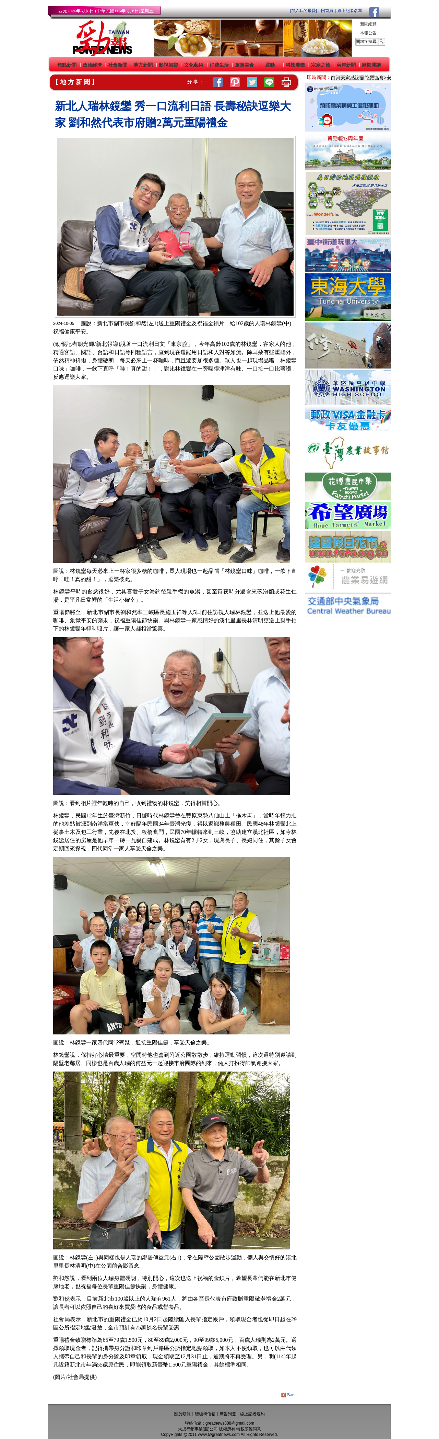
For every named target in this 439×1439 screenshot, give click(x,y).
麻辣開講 (371, 65)
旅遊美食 (244, 65)
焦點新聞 (66, 65)
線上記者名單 (349, 10)
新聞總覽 (368, 24)
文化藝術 (193, 65)
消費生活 (219, 65)
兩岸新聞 (346, 65)
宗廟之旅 (320, 65)
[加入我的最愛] (303, 10)
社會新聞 (117, 65)
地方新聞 (143, 65)
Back (289, 1394)
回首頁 (327, 10)
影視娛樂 (168, 65)
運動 (270, 65)
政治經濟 (92, 65)
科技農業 (295, 65)
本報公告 (368, 33)
